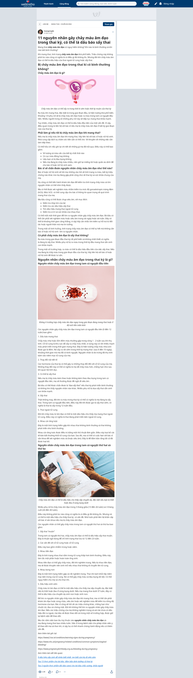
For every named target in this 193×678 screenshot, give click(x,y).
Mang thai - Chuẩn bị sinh (61, 24)
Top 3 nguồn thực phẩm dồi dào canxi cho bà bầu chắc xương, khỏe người (70, 665)
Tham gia (109, 24)
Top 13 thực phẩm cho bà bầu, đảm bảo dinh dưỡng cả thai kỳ (65, 661)
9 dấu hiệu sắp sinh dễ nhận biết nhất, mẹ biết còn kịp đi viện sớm (67, 657)
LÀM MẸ (45, 24)
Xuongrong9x (49, 31)
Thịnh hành (48, 4)
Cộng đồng (64, 4)
